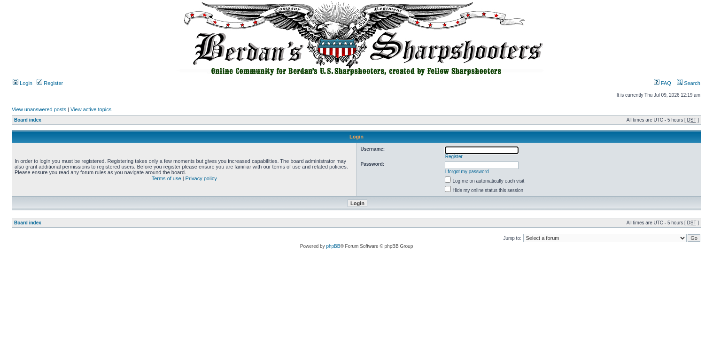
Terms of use (166, 178)
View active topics (90, 109)
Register (50, 83)
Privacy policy (201, 178)
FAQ (662, 83)
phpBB (333, 246)
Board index (27, 120)
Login (22, 83)
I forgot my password (467, 171)
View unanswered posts (39, 109)
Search (688, 83)
